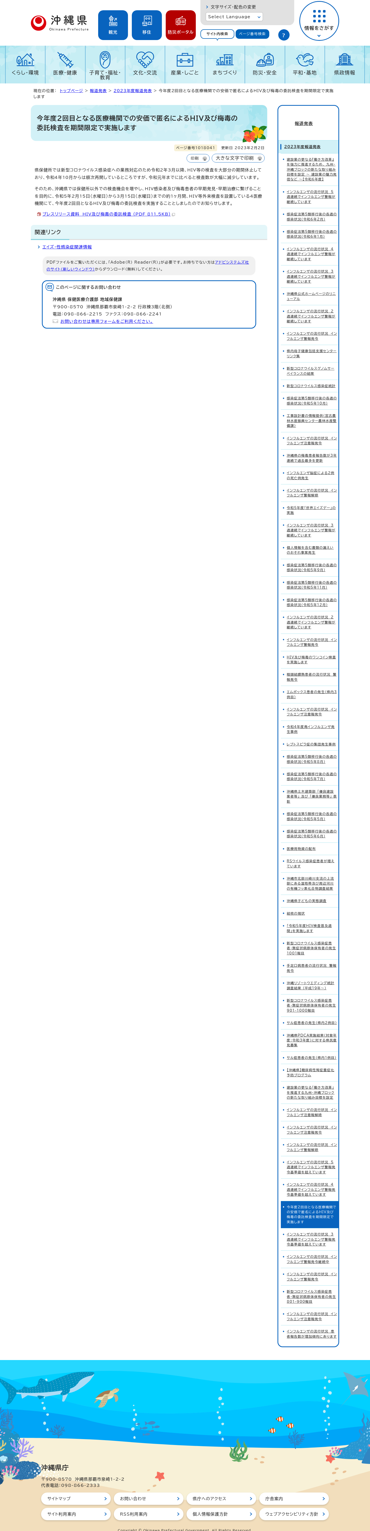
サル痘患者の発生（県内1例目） (312, 1048)
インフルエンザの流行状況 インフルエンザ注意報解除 (312, 1103)
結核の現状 (296, 904)
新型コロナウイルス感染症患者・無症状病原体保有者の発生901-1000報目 (311, 996)
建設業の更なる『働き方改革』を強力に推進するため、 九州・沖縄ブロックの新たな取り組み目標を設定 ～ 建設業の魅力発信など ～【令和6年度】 (312, 160)
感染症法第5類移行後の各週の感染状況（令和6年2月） (312, 207)
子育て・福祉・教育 (105, 75)
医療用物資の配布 (301, 839)
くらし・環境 (25, 72)
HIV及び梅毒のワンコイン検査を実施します (311, 650)
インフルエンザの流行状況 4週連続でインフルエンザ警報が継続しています (311, 245)
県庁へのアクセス (209, 1489)
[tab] (217, 34)
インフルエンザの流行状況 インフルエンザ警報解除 (312, 484)
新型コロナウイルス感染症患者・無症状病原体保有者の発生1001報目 (311, 939)
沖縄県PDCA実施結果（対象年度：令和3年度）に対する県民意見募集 (312, 1031)
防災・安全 (265, 72)
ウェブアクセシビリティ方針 (291, 1505)
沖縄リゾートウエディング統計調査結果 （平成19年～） (310, 976)
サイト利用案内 (61, 1505)
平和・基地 (305, 72)
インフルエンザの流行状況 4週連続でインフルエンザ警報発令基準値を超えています (311, 1180)
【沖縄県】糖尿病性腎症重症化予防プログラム (310, 1063)
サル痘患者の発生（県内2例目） (312, 1013)
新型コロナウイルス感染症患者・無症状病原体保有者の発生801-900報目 (311, 1287)
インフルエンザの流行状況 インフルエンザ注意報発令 (312, 431)
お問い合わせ (133, 1489)
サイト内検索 (217, 34)
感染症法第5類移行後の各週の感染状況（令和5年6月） (312, 824)
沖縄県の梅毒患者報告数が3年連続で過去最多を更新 (312, 449)
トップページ (71, 91)
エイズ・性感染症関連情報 (67, 247)
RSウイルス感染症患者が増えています (310, 854)
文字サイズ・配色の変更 (233, 7)
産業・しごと (185, 72)
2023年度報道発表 (133, 91)
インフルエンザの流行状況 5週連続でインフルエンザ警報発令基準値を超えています (311, 1158)
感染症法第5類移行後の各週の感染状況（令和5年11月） (312, 576)
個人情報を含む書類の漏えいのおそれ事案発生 (310, 541)
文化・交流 (145, 72)
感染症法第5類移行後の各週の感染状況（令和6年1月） (312, 225)
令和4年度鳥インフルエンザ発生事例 (311, 720)
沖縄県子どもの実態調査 (307, 891)
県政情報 (344, 72)
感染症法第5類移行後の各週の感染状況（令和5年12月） (312, 593)
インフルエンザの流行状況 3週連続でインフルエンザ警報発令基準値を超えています (311, 1230)
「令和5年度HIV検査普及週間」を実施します (309, 919)
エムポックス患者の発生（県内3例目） (312, 685)
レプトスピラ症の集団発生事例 (311, 735)
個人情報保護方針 (210, 1505)
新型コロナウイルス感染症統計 (311, 376)
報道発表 (98, 91)
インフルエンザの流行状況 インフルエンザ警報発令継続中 (312, 1250)
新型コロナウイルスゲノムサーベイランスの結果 (310, 362)
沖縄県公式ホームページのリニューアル (311, 287)
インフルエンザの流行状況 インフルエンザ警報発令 (312, 327)
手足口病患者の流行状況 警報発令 (312, 959)
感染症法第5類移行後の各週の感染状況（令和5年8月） (312, 750)
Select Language (229, 17)
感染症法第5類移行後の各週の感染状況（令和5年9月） (312, 558)
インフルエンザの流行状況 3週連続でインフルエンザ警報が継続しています (311, 267)
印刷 (195, 158)
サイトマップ (59, 1489)
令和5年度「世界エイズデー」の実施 (311, 501)
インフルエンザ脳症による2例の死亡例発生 (310, 466)
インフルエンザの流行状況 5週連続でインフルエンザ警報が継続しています (311, 187)
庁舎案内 (274, 1489)
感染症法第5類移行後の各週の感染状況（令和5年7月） (312, 767)
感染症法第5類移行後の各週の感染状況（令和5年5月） (312, 807)
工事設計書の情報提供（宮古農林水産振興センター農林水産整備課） (312, 411)
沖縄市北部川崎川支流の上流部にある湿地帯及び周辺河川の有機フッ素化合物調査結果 (310, 874)
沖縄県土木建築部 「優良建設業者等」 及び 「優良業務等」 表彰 (312, 787)
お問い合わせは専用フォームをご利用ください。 (106, 321)
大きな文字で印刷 (235, 158)
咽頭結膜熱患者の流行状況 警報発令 (312, 668)
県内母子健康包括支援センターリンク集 (312, 344)
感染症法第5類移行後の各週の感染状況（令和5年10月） (312, 392)
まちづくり (224, 72)
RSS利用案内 (133, 1505)
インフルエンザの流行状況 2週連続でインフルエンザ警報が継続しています (311, 307)
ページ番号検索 (252, 34)
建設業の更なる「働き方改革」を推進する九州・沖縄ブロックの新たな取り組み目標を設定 (311, 1083)
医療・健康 (65, 72)
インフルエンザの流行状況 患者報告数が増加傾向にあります (312, 1325)
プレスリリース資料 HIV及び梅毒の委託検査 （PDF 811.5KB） (108, 214)
